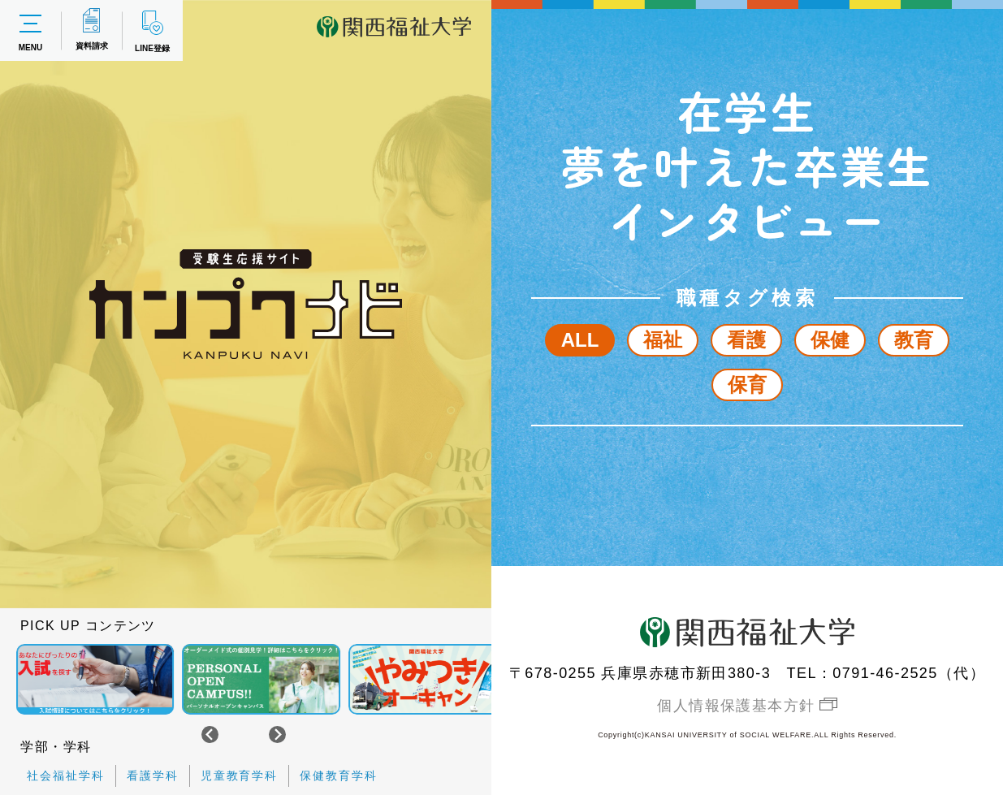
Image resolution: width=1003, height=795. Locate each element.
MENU (30, 31)
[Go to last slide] (209, 734)
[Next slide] (277, 734)
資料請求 (92, 29)
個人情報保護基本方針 (736, 706)
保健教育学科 (339, 775)
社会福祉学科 (66, 775)
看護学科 (153, 775)
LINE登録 (152, 30)
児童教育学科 (240, 775)
